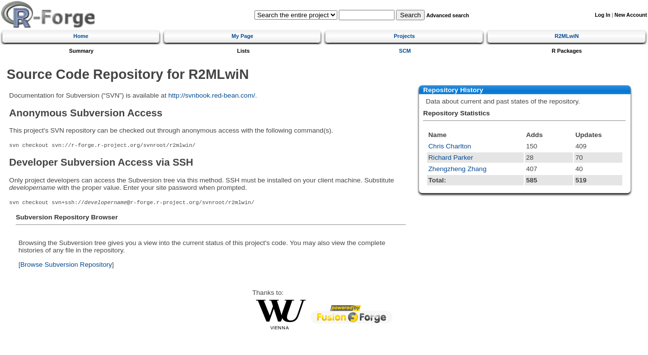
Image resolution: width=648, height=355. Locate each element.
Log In (602, 15)
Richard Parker (451, 157)
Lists (243, 51)
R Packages (567, 51)
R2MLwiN (567, 36)
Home (80, 36)
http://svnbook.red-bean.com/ (211, 95)
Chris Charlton (450, 146)
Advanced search (447, 15)
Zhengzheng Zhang (458, 169)
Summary (81, 51)
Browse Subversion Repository (66, 264)
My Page (242, 36)
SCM (405, 51)
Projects (404, 36)
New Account (630, 15)
